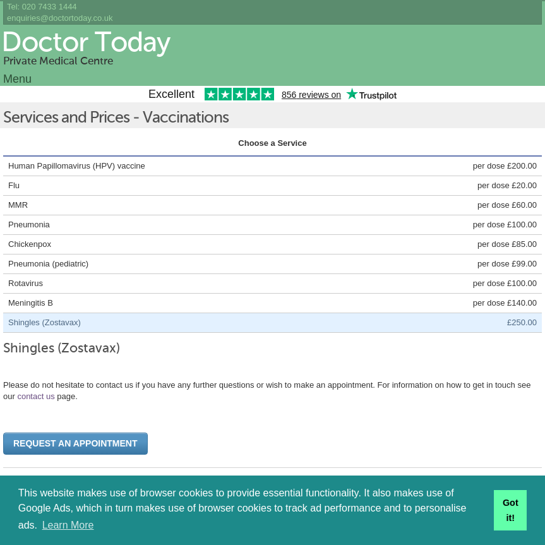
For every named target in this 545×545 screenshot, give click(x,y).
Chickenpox (29, 244)
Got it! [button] (510, 510)
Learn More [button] (68, 525)
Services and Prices (66, 118)
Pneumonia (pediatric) (48, 263)
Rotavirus (25, 283)
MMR (18, 205)
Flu (14, 185)
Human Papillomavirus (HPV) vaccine (76, 166)
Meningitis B (30, 303)
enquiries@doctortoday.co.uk (60, 18)
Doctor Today (85, 43)
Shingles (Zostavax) (44, 322)
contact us (35, 396)
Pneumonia (29, 224)
